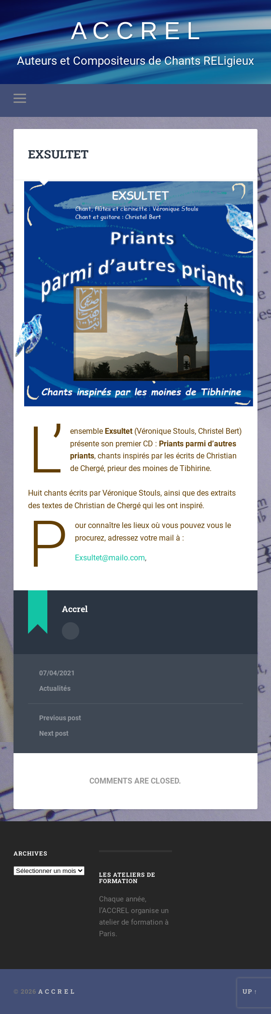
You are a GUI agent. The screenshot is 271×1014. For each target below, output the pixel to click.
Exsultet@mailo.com (110, 557)
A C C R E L (135, 30)
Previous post (60, 718)
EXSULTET (58, 154)
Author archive (70, 631)
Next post (54, 733)
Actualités (55, 688)
